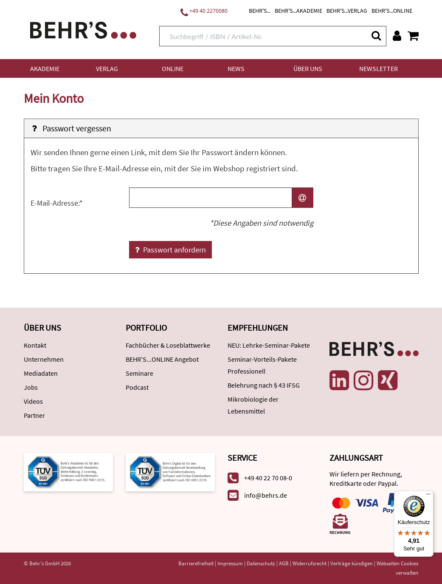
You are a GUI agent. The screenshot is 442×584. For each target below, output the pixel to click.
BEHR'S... (259, 10)
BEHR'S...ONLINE (392, 10)
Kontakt (35, 345)
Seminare (139, 373)
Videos (33, 401)
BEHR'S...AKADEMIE (298, 10)
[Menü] (428, 496)
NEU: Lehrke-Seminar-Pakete (269, 345)
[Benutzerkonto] (397, 36)
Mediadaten (41, 373)
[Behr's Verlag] (83, 29)
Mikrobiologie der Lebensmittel (253, 405)
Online (172, 68)
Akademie (44, 68)
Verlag (107, 68)
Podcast (137, 387)
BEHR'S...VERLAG (347, 10)
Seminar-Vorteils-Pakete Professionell (262, 365)
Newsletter (378, 68)
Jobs (31, 387)
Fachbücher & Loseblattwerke (168, 345)
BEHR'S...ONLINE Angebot (162, 359)
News (236, 68)
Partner (34, 415)
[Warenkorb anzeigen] (413, 36)
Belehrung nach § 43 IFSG (264, 385)
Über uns (307, 68)
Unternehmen (44, 359)
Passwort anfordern (170, 250)
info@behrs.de (265, 495)
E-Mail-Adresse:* (57, 203)
